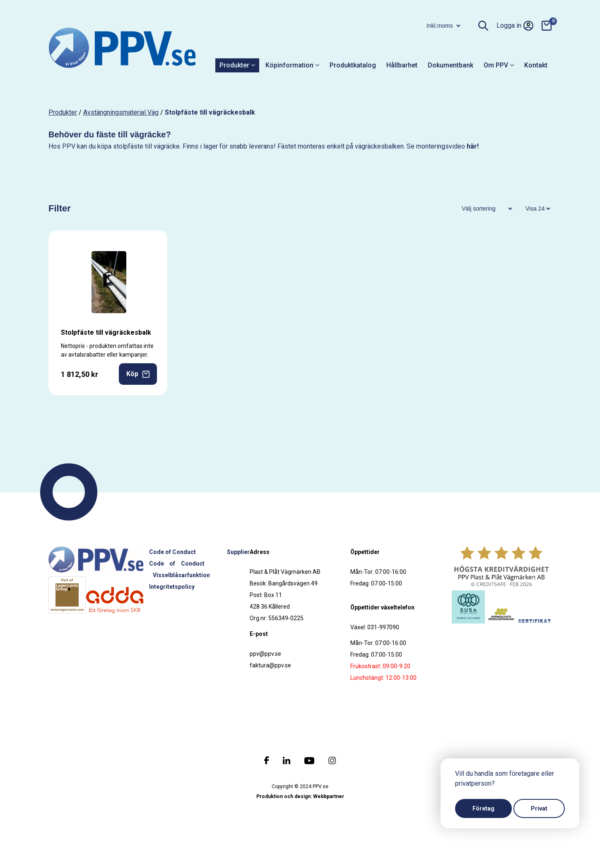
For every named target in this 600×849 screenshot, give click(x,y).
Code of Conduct (172, 552)
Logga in (514, 26)
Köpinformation (292, 65)
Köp (137, 374)
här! (473, 146)
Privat (539, 808)
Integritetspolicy (172, 586)
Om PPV (499, 65)
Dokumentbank (450, 65)
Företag (483, 808)
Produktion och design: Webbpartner (300, 796)
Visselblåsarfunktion (181, 575)
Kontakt (535, 65)
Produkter (237, 65)
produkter (62, 112)
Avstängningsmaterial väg (121, 112)
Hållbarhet (401, 65)
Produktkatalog (353, 65)
